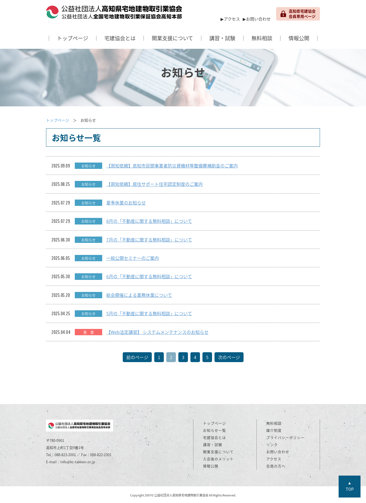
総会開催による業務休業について (139, 295)
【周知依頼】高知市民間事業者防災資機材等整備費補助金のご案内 (172, 165)
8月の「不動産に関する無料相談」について (149, 221)
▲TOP (350, 486)
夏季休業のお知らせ (126, 202)
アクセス (273, 458)
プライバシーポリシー (285, 437)
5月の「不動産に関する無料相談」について (149, 313)
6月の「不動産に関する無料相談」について (149, 276)
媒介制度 (274, 430)
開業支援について (172, 38)
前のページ (137, 357)
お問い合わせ (277, 451)
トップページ (72, 38)
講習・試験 (222, 38)
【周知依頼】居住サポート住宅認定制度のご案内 (154, 184)
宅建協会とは (120, 38)
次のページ (229, 357)
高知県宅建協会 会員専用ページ (298, 13)
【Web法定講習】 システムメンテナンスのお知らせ (157, 332)
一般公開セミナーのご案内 (132, 258)
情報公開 (298, 38)
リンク (272, 444)
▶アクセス (230, 19)
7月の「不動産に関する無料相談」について (149, 239)
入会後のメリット (218, 458)
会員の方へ (275, 465)
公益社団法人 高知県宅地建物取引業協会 (114, 13)
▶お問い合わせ (257, 19)
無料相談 (261, 38)
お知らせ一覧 (214, 430)
